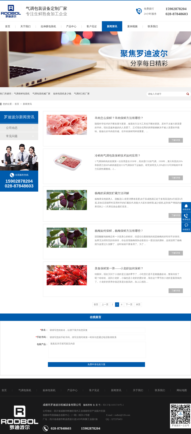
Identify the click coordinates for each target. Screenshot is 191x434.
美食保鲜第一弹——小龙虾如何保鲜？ (119, 268)
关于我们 (25, 26)
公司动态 (12, 127)
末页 (138, 304)
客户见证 (92, 26)
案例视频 (132, 26)
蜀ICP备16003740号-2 (113, 405)
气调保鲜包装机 (22, 93)
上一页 (105, 304)
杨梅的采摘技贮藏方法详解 (112, 193)
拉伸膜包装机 (48, 26)
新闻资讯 (112, 26)
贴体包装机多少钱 (62, 93)
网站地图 (182, 390)
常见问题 (12, 136)
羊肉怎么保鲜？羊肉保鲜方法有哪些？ (119, 118)
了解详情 (175, 140)
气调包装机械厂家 (41, 93)
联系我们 (153, 26)
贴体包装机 (49, 390)
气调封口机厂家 (82, 93)
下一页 (129, 304)
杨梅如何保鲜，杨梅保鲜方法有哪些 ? (119, 230)
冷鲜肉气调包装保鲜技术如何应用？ (118, 155)
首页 (7, 26)
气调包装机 (24, 390)
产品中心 (71, 26)
